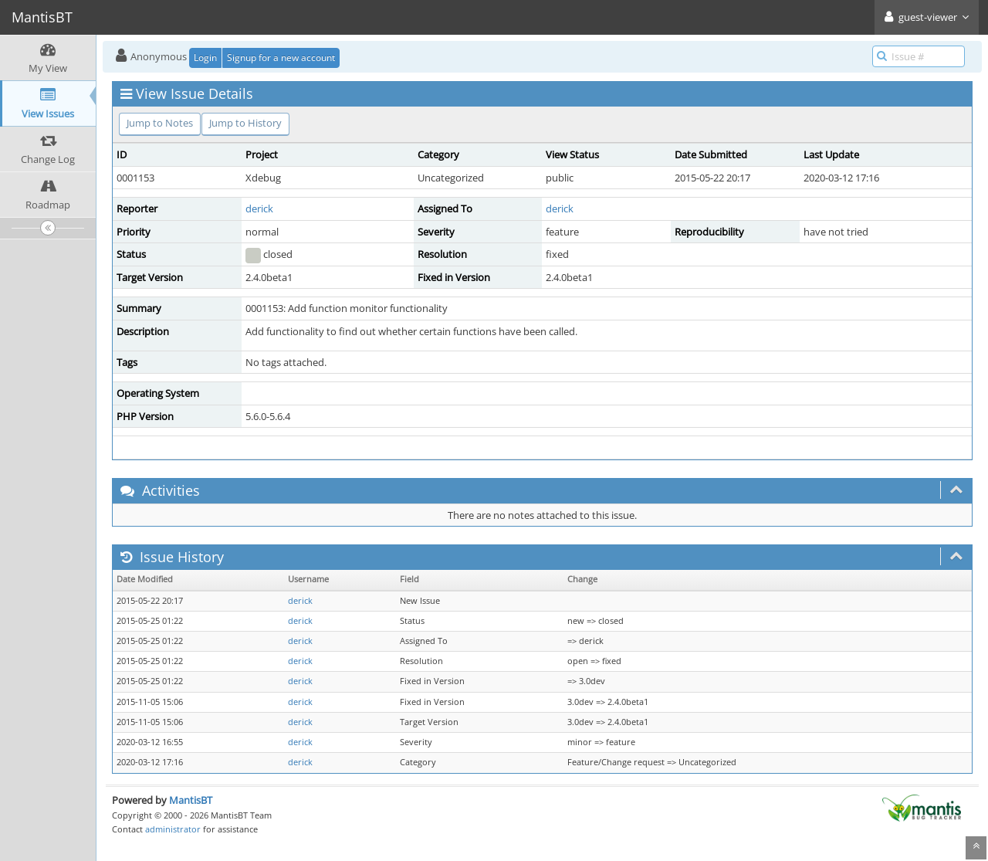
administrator (173, 829)
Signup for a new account (281, 57)
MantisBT (190, 800)
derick (259, 208)
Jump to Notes (160, 123)
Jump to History (245, 123)
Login (205, 57)
